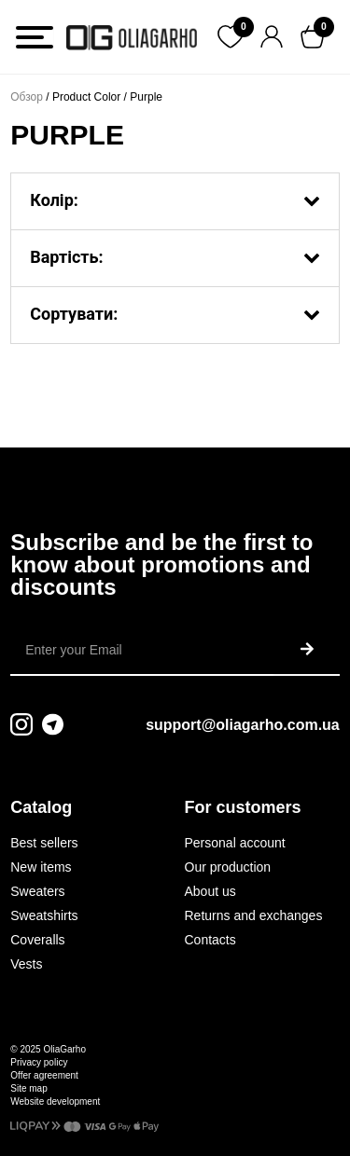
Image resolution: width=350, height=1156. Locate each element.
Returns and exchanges (254, 915)
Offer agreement (44, 1075)
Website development (55, 1101)
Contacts (210, 939)
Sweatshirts (43, 915)
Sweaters (37, 891)
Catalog (41, 807)
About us (210, 891)
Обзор (26, 96)
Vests (26, 963)
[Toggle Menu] (34, 37)
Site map (28, 1088)
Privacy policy (38, 1062)
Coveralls (37, 939)
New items (40, 867)
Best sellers (43, 842)
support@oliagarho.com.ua (243, 725)
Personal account (235, 842)
